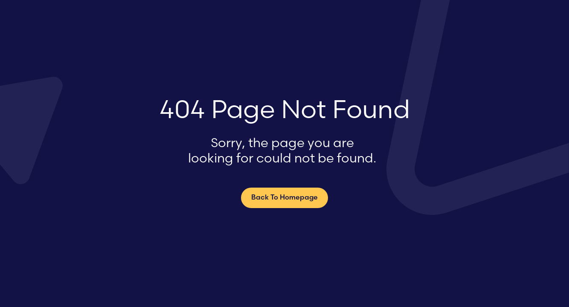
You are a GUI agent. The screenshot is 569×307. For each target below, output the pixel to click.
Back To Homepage (284, 197)
